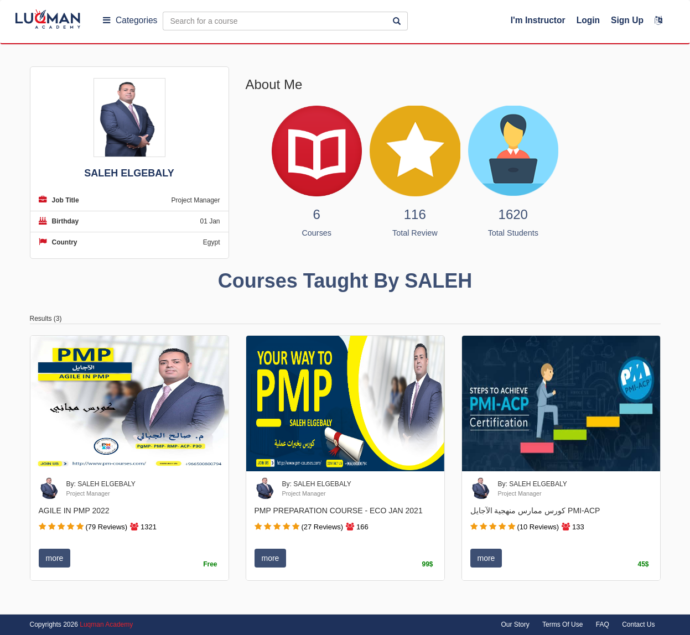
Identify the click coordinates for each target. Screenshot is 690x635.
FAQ (602, 624)
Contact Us (638, 624)
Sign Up (627, 20)
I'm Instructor (538, 20)
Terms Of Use (562, 624)
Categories (130, 20)
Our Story (515, 624)
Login (588, 20)
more (55, 558)
